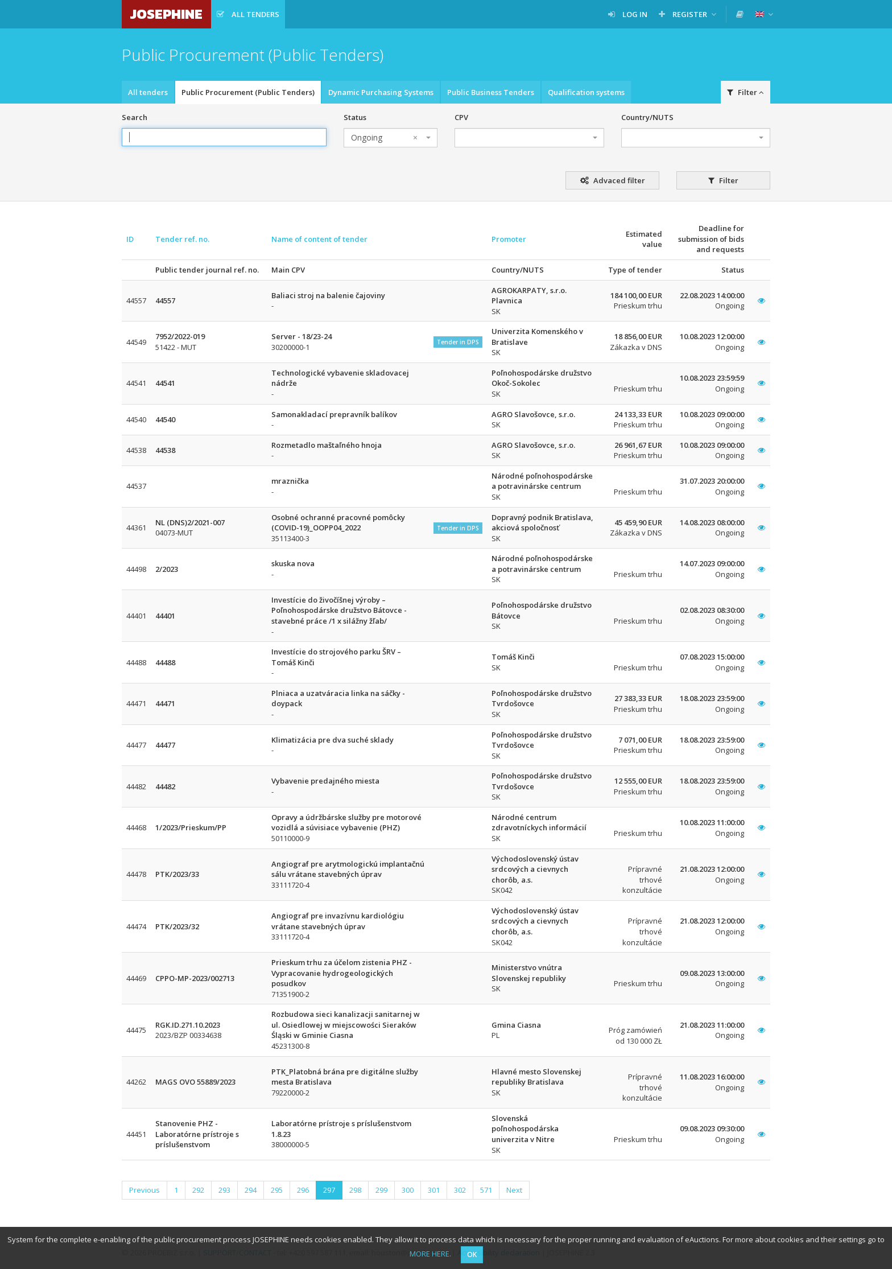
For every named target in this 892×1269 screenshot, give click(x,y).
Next (514, 1190)
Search (134, 117)
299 (381, 1190)
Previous (144, 1190)
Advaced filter (612, 180)
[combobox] (390, 137)
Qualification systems (586, 92)
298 (355, 1190)
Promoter (509, 239)
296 (303, 1190)
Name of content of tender (319, 239)
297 (329, 1190)
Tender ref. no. (182, 239)
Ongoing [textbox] (384, 137)
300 (408, 1190)
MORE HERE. (430, 1254)
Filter (745, 92)
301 (434, 1190)
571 (486, 1190)
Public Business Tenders (490, 92)
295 (277, 1190)
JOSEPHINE (166, 14)
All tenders (148, 92)
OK (472, 1254)
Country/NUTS (647, 117)
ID (130, 239)
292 (198, 1190)
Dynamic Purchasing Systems (380, 92)
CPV (461, 117)
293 (224, 1190)
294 (251, 1190)
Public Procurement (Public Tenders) (248, 92)
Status (355, 117)
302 (460, 1190)
